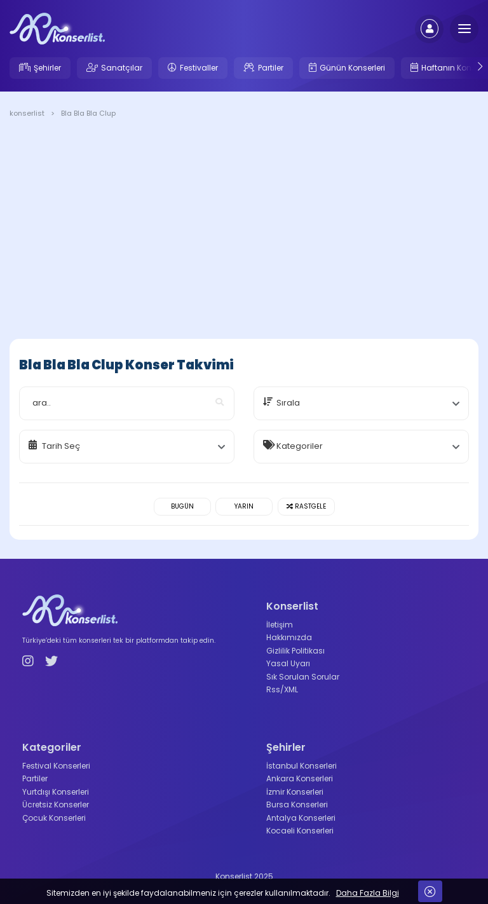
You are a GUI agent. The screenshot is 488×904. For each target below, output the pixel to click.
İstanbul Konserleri (301, 765)
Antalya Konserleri (301, 817)
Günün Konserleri (352, 67)
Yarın (244, 506)
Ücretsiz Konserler (55, 804)
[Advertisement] (244, 231)
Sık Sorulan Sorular (302, 676)
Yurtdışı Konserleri (55, 791)
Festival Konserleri (56, 765)
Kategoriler (299, 446)
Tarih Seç (61, 446)
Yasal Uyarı (288, 663)
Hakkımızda (289, 637)
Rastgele (306, 506)
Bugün (182, 506)
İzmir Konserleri (294, 791)
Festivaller (199, 67)
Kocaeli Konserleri (300, 830)
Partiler (270, 67)
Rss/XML (282, 689)
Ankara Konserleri (299, 778)
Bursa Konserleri (297, 804)
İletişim (279, 624)
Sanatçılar (121, 67)
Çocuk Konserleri (54, 817)
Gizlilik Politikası (295, 650)
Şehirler (47, 67)
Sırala (288, 403)
